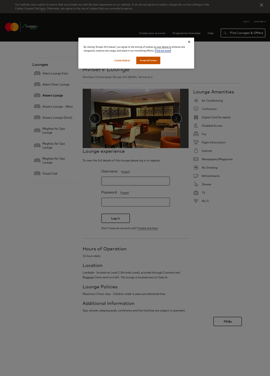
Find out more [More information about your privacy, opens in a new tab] (162, 50)
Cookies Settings (122, 60)
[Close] (189, 42)
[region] (136, 53)
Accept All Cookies (148, 60)
